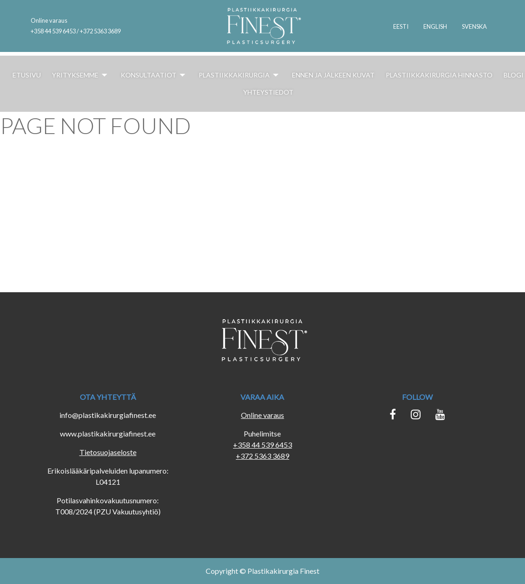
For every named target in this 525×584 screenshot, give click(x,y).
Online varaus (49, 20)
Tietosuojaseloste (107, 452)
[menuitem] (401, 26)
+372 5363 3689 (262, 455)
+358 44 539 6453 (262, 444)
